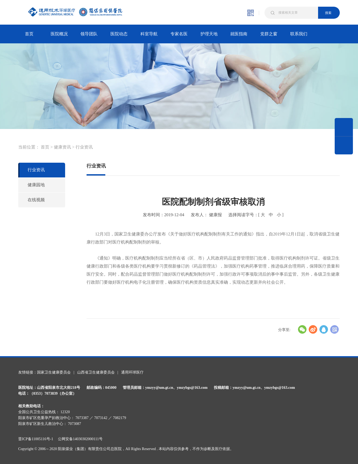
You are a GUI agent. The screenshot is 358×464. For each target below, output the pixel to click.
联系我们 (298, 34)
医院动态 (119, 34)
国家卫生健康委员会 (54, 372)
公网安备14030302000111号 (80, 439)
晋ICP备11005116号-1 (37, 439)
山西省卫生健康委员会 (96, 372)
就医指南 (238, 34)
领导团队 (89, 34)
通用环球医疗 (132, 372)
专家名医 (179, 34)
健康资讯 (62, 147)
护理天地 (209, 34)
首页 (29, 34)
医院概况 (59, 34)
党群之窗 (268, 34)
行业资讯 (84, 147)
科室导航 (149, 34)
